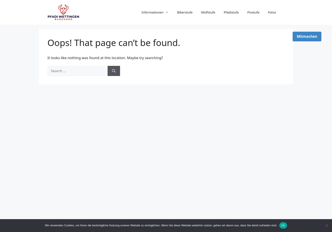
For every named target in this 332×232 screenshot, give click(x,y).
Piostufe (253, 12)
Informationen (157, 12)
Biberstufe (184, 12)
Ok (283, 225)
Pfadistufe (231, 12)
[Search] (114, 71)
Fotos (272, 12)
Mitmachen (307, 36)
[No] (327, 225)
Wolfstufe (208, 12)
